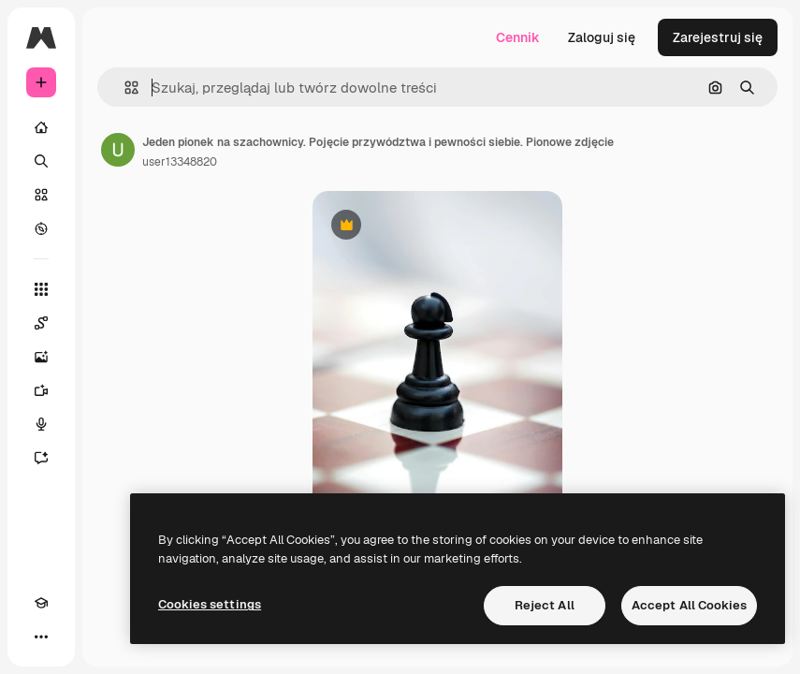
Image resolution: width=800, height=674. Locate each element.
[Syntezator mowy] (50, 424)
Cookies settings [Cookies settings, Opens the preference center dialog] (209, 604)
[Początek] (41, 127)
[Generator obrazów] (50, 357)
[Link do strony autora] (118, 150)
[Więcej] (41, 637)
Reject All (545, 605)
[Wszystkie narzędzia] (41, 289)
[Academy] (41, 603)
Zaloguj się (601, 37)
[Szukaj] (41, 161)
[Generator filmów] (50, 390)
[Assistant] (50, 458)
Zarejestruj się (718, 37)
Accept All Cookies (689, 605)
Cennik (518, 37)
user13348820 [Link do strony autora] (179, 161)
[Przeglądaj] (41, 228)
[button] (124, 88)
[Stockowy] (41, 195)
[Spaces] (50, 323)
